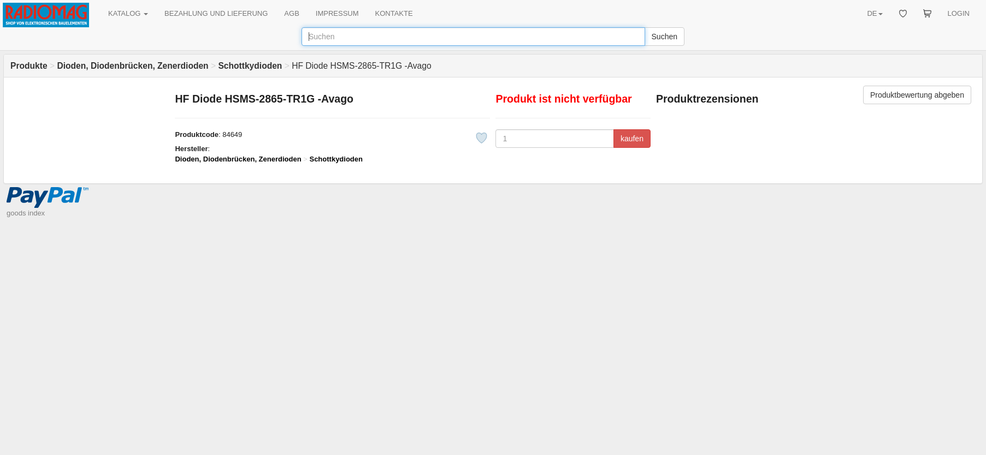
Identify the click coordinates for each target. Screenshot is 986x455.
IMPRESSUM (337, 13)
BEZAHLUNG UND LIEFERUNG (216, 13)
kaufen (632, 138)
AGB (291, 13)
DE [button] (874, 13)
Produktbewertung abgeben (917, 95)
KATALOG (128, 13)
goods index (26, 213)
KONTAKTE (394, 13)
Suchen (664, 36)
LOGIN (959, 13)
